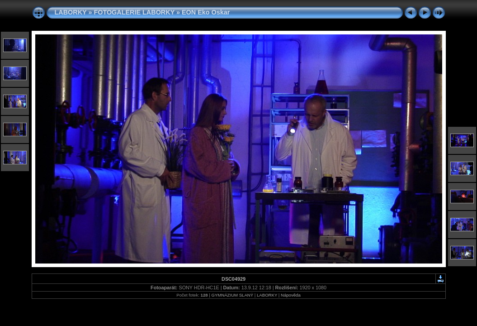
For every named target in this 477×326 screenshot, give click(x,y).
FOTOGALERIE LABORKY (134, 12)
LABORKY (71, 12)
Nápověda (291, 294)
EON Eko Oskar (206, 12)
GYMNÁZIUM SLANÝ (232, 294)
